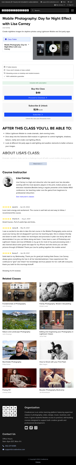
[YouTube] (26, 428)
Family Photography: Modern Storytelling (55, 303)
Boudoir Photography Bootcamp (51, 390)
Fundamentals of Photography (14, 303)
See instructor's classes (25, 196)
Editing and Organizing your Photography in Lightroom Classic (56, 332)
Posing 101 (6, 390)
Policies (38, 462)
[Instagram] (36, 428)
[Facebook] (31, 428)
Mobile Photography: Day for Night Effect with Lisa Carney (15, 46)
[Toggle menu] (72, 10)
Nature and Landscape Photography (16, 331)
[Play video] (53, 48)
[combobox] (50, 10)
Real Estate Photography (11, 362)
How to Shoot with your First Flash (52, 362)
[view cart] (70, 2)
